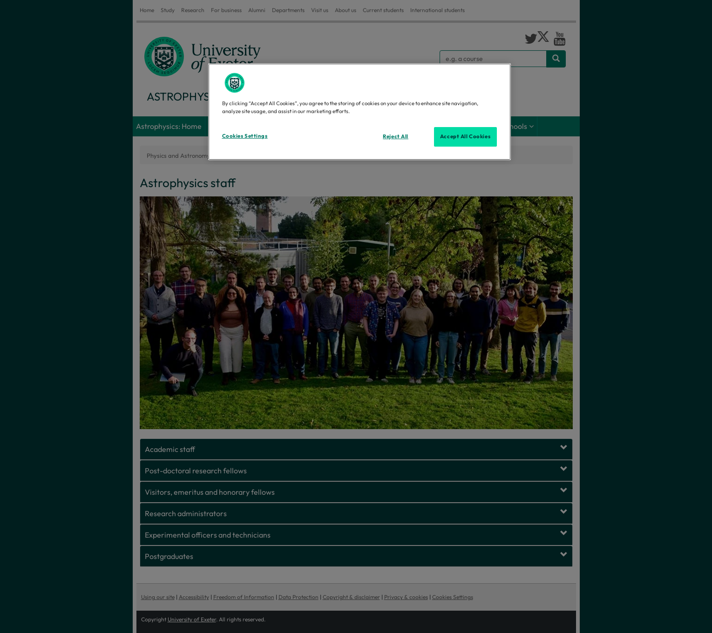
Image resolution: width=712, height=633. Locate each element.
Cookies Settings (245, 136)
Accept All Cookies (465, 136)
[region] (359, 111)
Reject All (395, 136)
